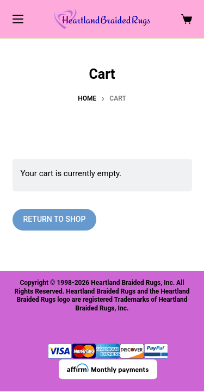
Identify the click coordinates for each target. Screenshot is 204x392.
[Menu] (18, 19)
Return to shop (54, 219)
